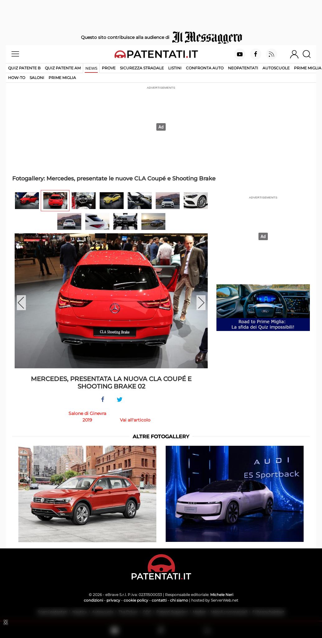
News (91, 68)
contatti (159, 600)
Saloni (37, 77)
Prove (109, 68)
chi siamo (179, 600)
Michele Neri (221, 594)
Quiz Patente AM (63, 68)
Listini (175, 68)
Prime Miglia (307, 68)
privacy (113, 600)
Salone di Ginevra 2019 (87, 417)
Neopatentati (243, 68)
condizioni (93, 600)
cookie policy (136, 600)
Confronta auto (205, 68)
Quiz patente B (24, 68)
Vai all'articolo (135, 420)
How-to (16, 77)
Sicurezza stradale (142, 68)
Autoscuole (276, 68)
